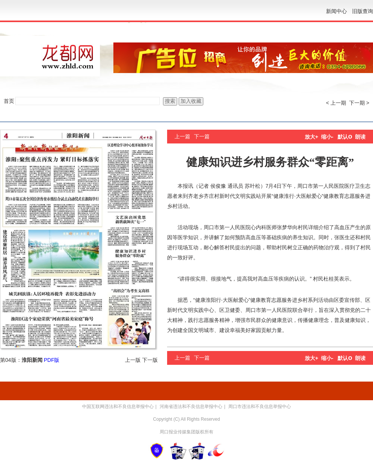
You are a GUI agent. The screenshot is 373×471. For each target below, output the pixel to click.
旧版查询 (362, 11)
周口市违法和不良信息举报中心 (259, 406)
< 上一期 (336, 103)
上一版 (133, 360)
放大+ (311, 137)
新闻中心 (336, 11)
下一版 (150, 360)
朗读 (360, 137)
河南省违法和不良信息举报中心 (191, 406)
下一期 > (359, 103)
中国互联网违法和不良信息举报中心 (118, 406)
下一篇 (202, 136)
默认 (345, 137)
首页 (9, 101)
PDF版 (51, 360)
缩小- (327, 137)
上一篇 (182, 136)
